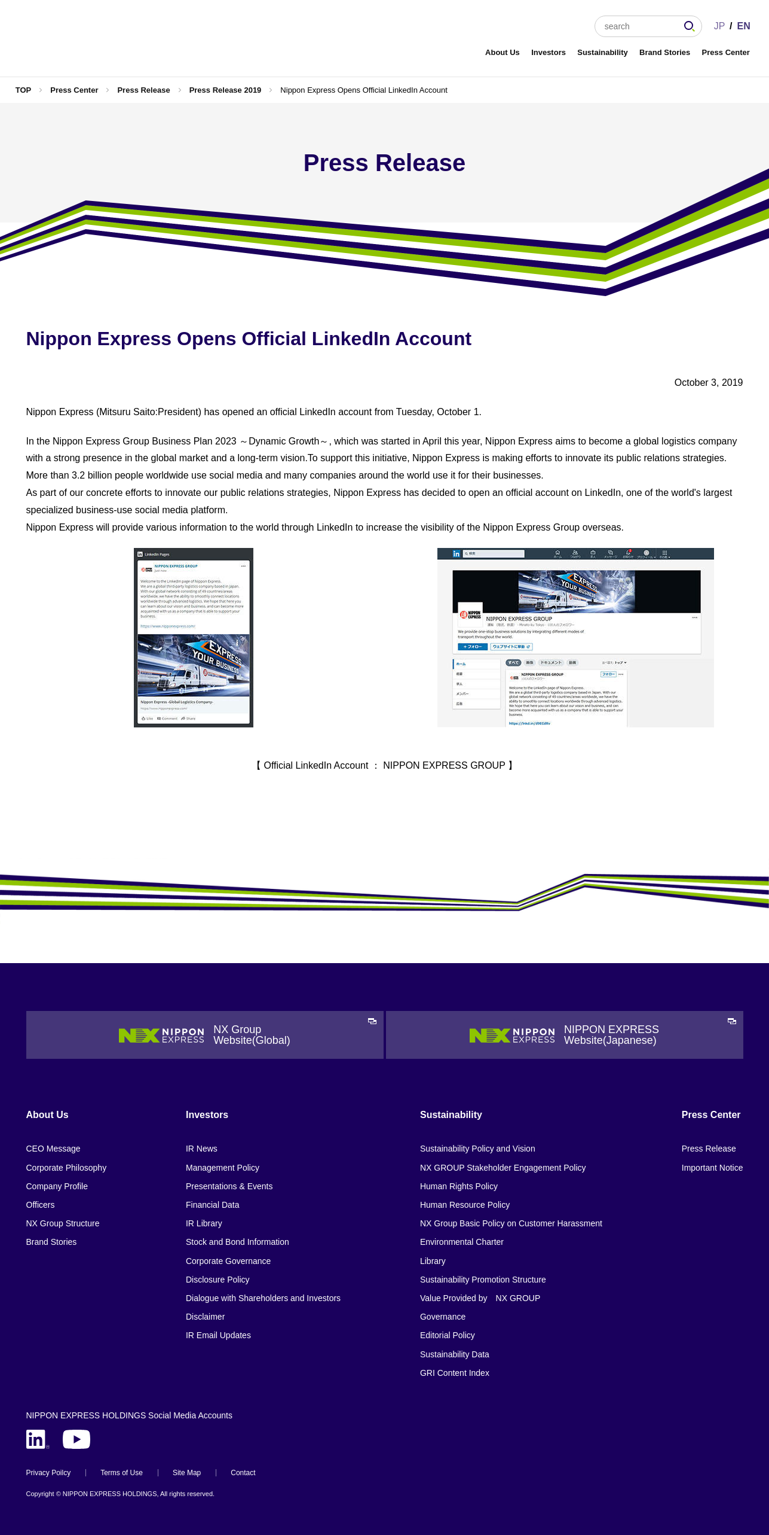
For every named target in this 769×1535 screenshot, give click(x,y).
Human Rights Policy (459, 1186)
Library (433, 1261)
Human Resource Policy (465, 1205)
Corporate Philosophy (66, 1167)
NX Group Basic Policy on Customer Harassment (511, 1223)
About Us (502, 52)
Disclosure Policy (218, 1279)
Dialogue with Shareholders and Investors (263, 1298)
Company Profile (57, 1186)
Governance (442, 1316)
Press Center (726, 52)
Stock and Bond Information (237, 1242)
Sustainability (602, 52)
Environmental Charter (462, 1242)
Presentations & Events (229, 1186)
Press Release (143, 90)
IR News (201, 1148)
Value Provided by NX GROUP (480, 1298)
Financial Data (213, 1205)
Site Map (187, 1473)
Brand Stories (664, 52)
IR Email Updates (218, 1335)
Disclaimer (205, 1316)
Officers (40, 1205)
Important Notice (712, 1167)
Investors (548, 52)
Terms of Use (121, 1473)
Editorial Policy (447, 1335)
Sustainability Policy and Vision (477, 1148)
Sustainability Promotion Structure (483, 1279)
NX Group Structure (63, 1223)
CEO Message (53, 1148)
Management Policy (222, 1167)
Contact (243, 1473)
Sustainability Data (454, 1354)
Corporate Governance (228, 1261)
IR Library (204, 1223)
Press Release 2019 (225, 90)
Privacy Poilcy (48, 1473)
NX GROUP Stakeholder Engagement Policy (503, 1167)
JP (719, 26)
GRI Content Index (454, 1373)
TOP (24, 90)
